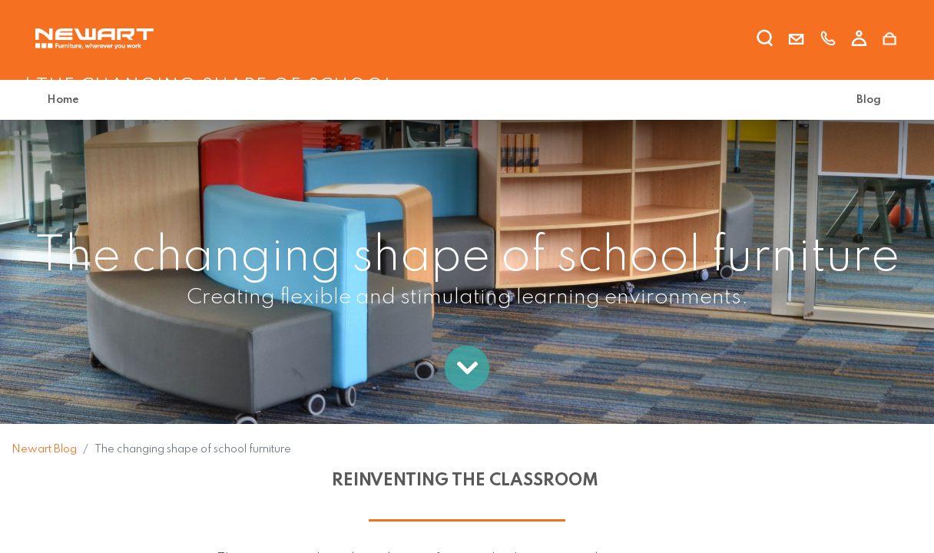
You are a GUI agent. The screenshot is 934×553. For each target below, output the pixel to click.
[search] (765, 40)
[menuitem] (66, 100)
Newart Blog (44, 449)
